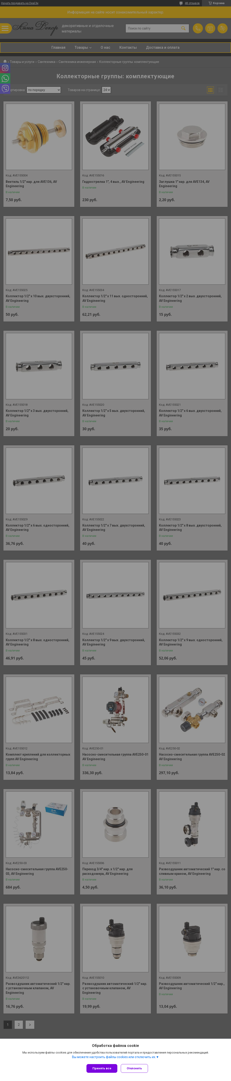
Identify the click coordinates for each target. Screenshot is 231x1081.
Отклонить (135, 1068)
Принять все (101, 1068)
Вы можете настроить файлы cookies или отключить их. (114, 1058)
